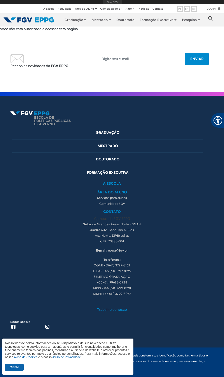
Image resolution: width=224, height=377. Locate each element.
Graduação (107, 132)
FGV (112, 2)
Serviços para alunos (112, 198)
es (194, 8)
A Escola (48, 8)
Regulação (65, 8)
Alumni (130, 8)
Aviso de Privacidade (66, 357)
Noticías (143, 8)
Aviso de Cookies (25, 357)
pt (180, 8)
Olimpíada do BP (111, 8)
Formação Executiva (157, 20)
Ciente (14, 367)
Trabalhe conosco (112, 310)
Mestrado (108, 146)
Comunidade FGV (112, 204)
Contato (158, 8)
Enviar (197, 59)
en (187, 8)
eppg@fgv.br (118, 250)
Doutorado (125, 20)
